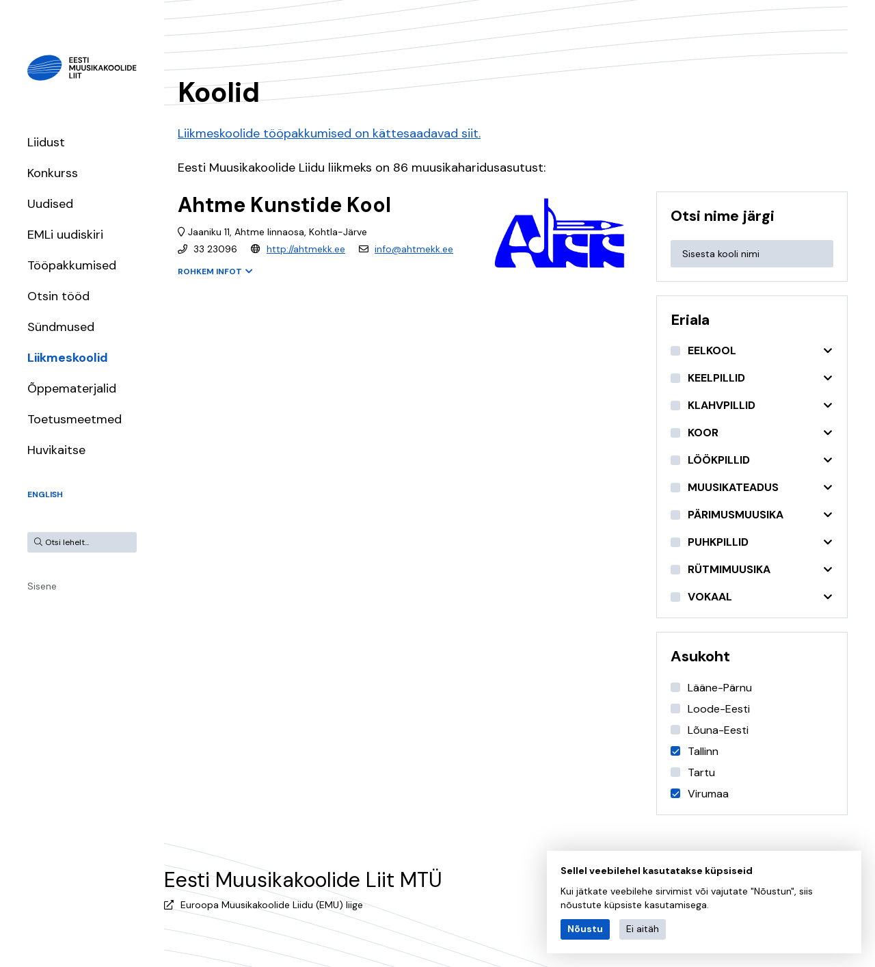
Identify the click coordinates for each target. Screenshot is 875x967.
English (45, 494)
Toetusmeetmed (74, 419)
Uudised (50, 204)
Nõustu (585, 929)
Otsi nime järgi (723, 216)
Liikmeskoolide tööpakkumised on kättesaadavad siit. (329, 133)
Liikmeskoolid (67, 358)
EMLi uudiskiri (65, 234)
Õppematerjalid (71, 388)
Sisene (42, 586)
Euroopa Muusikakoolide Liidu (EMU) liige (271, 905)
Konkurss (52, 173)
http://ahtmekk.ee (306, 249)
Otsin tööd (58, 296)
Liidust (46, 142)
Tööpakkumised (71, 265)
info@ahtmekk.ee (414, 249)
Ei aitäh (642, 929)
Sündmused (60, 327)
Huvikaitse (56, 450)
